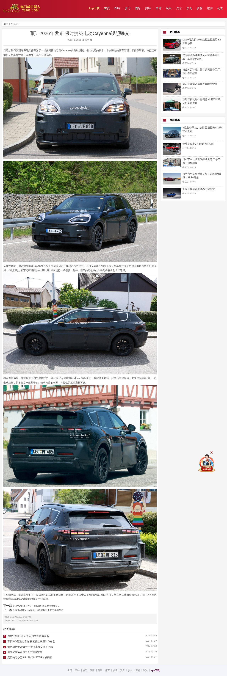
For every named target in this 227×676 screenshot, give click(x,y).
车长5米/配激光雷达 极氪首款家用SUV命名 (31, 641)
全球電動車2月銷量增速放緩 (198, 143)
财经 (148, 8)
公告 (220, 8)
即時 (117, 8)
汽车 (179, 8)
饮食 (189, 8)
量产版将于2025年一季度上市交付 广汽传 (30, 646)
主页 (107, 8)
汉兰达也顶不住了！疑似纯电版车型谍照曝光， (37, 606)
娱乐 (168, 8)
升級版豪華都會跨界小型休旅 (198, 189)
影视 (199, 8)
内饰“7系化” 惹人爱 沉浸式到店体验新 (28, 636)
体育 (158, 8)
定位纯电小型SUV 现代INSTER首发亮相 (29, 657)
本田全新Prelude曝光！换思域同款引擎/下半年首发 (39, 610)
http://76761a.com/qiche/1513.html (21, 620)
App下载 (93, 8)
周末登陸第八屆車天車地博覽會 (24, 652)
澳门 (127, 8)
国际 (138, 8)
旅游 (210, 8)
